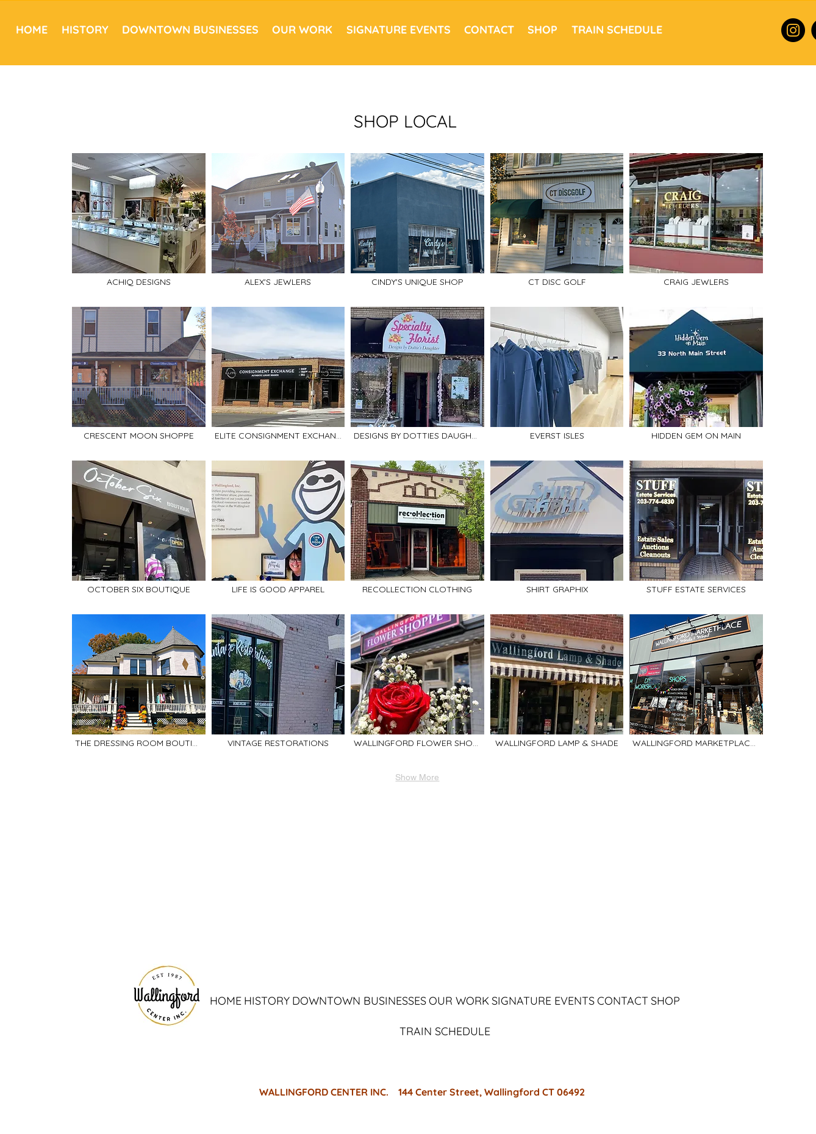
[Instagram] (793, 30)
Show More (417, 777)
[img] (557, 227)
